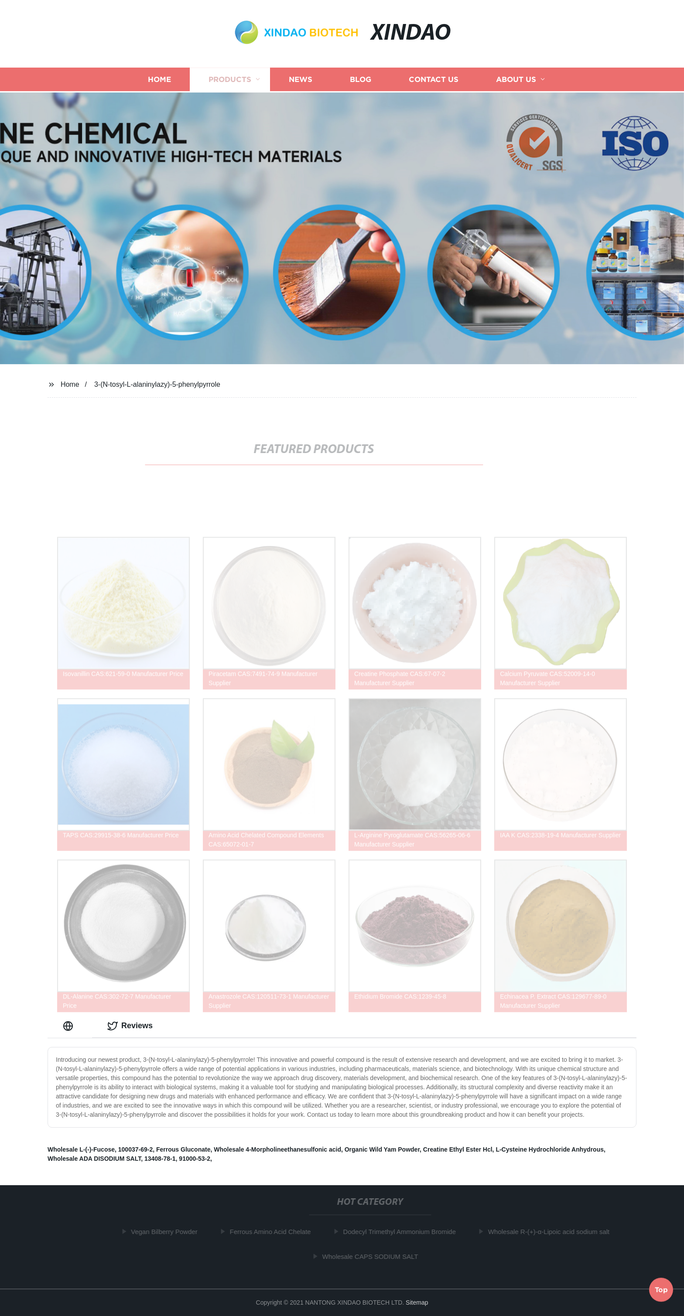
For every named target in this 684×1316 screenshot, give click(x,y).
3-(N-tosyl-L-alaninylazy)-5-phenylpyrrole (157, 384)
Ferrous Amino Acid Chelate (273, 1231)
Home (159, 81)
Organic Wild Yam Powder (382, 1149)
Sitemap (417, 1302)
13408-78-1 (160, 1158)
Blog (360, 81)
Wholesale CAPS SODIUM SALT (373, 1256)
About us (516, 81)
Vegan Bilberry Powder (167, 1231)
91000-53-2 (194, 1158)
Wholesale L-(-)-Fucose (81, 1149)
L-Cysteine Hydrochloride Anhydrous (550, 1149)
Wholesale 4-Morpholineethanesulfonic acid (277, 1149)
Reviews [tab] (130, 1026)
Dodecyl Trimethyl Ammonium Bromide (402, 1231)
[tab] (70, 1025)
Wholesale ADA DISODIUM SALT (94, 1158)
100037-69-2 (135, 1149)
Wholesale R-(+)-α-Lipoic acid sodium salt (551, 1231)
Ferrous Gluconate (183, 1149)
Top (661, 1289)
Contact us (433, 81)
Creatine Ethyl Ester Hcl (457, 1149)
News (300, 81)
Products (230, 81)
